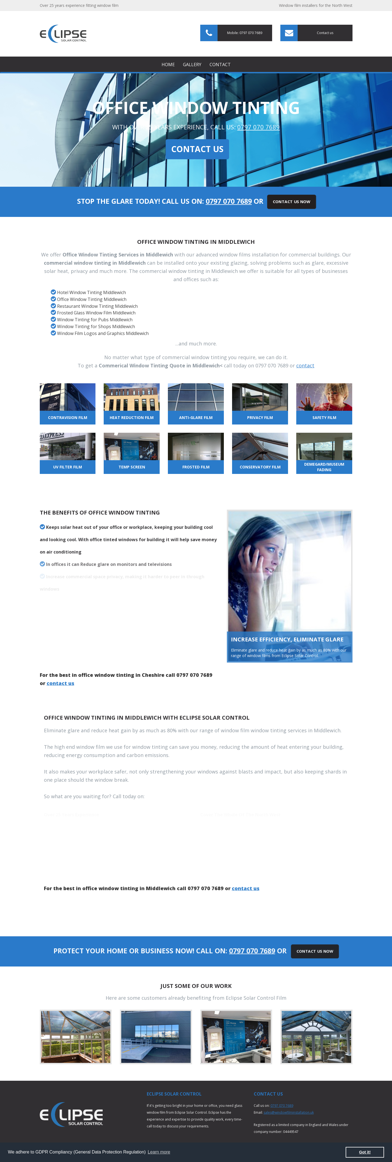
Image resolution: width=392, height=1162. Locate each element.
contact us (60, 683)
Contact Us (197, 149)
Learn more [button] (159, 1152)
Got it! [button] (365, 1152)
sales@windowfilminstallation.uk (289, 1112)
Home (168, 65)
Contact (220, 65)
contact (305, 365)
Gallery (192, 65)
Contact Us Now (291, 201)
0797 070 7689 (258, 127)
